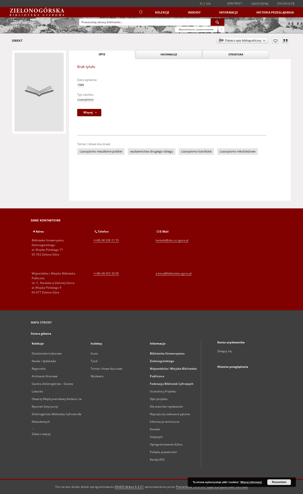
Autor (94, 353)
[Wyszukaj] (217, 22)
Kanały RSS (157, 460)
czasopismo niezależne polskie (101, 151)
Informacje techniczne (165, 422)
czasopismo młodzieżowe (237, 151)
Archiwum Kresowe (45, 376)
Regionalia (39, 369)
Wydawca (97, 376)
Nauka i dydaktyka (44, 361)
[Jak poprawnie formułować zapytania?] (221, 29)
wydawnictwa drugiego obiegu (151, 151)
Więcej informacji (251, 482)
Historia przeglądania (275, 12)
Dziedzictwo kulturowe (47, 353)
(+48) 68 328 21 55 (106, 240)
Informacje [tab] (168, 54)
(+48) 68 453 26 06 (106, 273)
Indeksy (194, 12)
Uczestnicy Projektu (163, 391)
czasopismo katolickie (196, 151)
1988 (80, 85)
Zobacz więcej (41, 434)
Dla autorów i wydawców (166, 406)
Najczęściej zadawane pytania (170, 414)
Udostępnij (259, 4)
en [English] (208, 3)
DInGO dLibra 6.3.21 (129, 487)
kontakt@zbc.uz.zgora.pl (172, 240)
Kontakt (155, 429)
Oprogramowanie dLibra (166, 444)
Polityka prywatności (163, 452)
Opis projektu (159, 399)
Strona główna (41, 334)
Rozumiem (279, 482)
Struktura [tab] (235, 54)
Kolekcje (162, 12)
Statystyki (156, 437)
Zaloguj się (286, 3)
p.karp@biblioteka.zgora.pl (174, 273)
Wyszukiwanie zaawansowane (196, 29)
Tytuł (94, 361)
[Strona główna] (140, 12)
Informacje (228, 12)
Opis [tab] (102, 54)
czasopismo (85, 100)
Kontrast (234, 3)
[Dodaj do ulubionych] (275, 40)
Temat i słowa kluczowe (106, 369)
